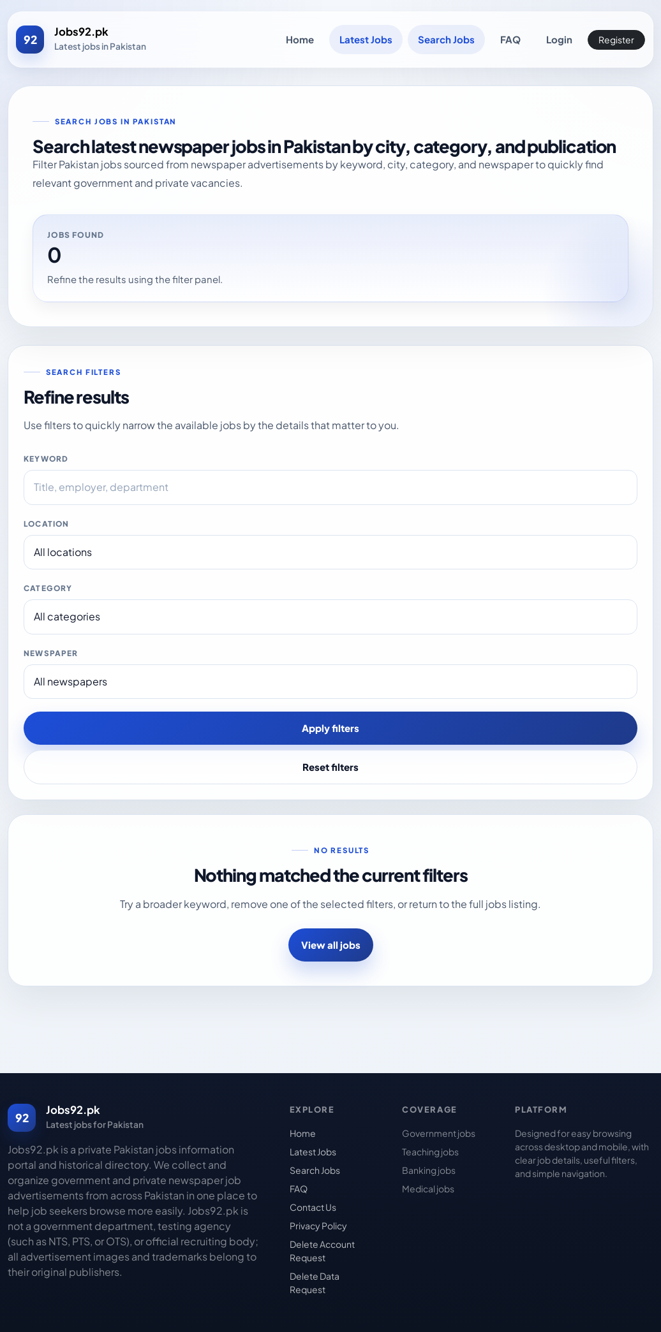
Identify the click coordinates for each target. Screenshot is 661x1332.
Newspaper (51, 653)
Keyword (46, 459)
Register (616, 39)
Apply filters (330, 728)
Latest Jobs (365, 39)
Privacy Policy (318, 1225)
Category (48, 588)
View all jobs (330, 945)
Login (559, 39)
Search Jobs (446, 39)
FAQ (510, 39)
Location (46, 524)
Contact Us (313, 1207)
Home (300, 39)
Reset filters (330, 767)
